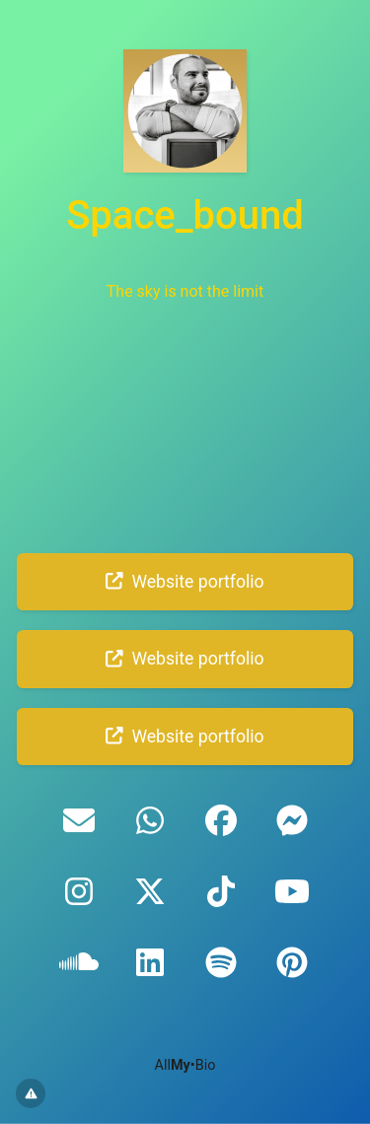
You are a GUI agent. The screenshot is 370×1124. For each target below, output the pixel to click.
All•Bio (185, 1065)
